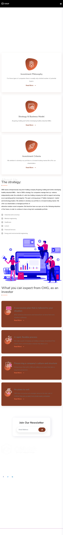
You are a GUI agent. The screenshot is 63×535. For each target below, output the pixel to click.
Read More (29, 85)
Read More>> (5, 465)
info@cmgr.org (8, 492)
